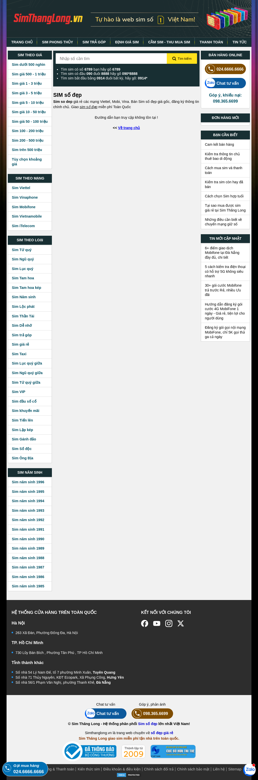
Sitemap (234, 769)
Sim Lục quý (22, 269)
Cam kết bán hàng (219, 144)
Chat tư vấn (222, 83)
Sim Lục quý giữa (27, 363)
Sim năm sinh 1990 (28, 539)
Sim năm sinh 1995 (28, 492)
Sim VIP (18, 392)
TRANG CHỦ (22, 42)
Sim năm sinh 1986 (28, 577)
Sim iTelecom (23, 226)
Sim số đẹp (147, 724)
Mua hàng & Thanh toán (55, 769)
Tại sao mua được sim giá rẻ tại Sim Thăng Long (225, 207)
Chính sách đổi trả (159, 769)
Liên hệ (219, 769)
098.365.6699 (150, 713)
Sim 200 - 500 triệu (28, 140)
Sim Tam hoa (23, 278)
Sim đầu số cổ (24, 401)
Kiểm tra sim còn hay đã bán (224, 184)
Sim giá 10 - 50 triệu (29, 112)
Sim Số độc (21, 449)
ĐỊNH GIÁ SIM (127, 42)
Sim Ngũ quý (23, 259)
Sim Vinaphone (25, 197)
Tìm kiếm (181, 59)
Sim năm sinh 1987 (28, 567)
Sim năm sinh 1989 (28, 548)
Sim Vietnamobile (27, 216)
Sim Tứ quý (21, 250)
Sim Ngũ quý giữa (27, 373)
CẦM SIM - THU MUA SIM (169, 42)
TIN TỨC (240, 42)
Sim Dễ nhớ (22, 325)
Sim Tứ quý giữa (26, 382)
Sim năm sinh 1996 (28, 482)
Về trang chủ (129, 128)
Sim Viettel (21, 188)
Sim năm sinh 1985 (28, 586)
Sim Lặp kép (22, 430)
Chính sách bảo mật (193, 769)
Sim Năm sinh (24, 297)
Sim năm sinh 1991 (28, 529)
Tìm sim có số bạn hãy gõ (90, 69)
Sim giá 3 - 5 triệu (27, 93)
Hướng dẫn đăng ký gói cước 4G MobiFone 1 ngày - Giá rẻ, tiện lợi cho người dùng (225, 311)
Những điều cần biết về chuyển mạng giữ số (223, 222)
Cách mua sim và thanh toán (223, 170)
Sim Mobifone (24, 207)
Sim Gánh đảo (24, 439)
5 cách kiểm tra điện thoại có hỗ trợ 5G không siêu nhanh (225, 271)
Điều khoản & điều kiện (121, 769)
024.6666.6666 (224, 69)
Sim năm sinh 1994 (28, 501)
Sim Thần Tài (23, 316)
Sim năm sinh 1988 (28, 558)
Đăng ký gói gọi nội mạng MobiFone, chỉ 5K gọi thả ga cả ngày (225, 332)
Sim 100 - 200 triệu (28, 131)
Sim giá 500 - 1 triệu (29, 74)
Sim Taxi (19, 354)
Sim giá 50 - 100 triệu (30, 121)
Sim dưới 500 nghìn (28, 65)
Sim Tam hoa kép (26, 288)
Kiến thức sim (89, 769)
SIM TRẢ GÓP (94, 42)
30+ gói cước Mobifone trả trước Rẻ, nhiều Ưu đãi (223, 290)
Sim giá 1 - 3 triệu (27, 83)
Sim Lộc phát (23, 307)
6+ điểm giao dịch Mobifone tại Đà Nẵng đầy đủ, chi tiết (222, 252)
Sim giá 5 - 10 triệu (28, 103)
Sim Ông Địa (22, 458)
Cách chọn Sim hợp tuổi (224, 196)
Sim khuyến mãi (25, 411)
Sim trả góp (22, 335)
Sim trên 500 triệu (27, 150)
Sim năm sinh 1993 (28, 510)
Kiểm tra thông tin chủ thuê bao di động (222, 156)
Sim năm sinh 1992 (28, 520)
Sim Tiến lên (22, 420)
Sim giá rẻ (20, 344)
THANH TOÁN (211, 42)
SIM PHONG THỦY (57, 42)
